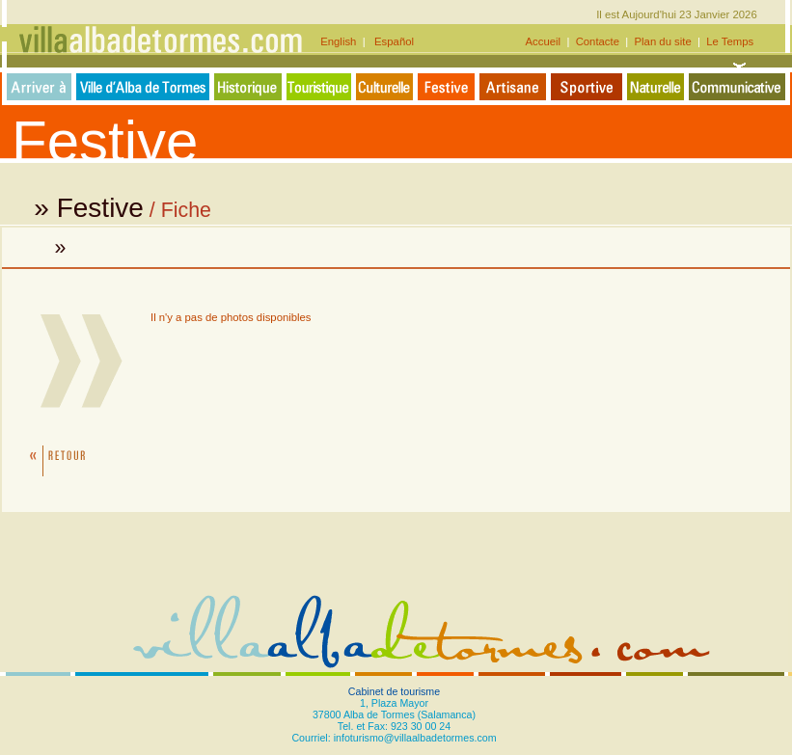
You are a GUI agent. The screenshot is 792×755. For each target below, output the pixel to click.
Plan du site (663, 41)
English (341, 41)
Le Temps (729, 41)
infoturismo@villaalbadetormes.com (415, 737)
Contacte (597, 41)
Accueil (545, 41)
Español (391, 41)
